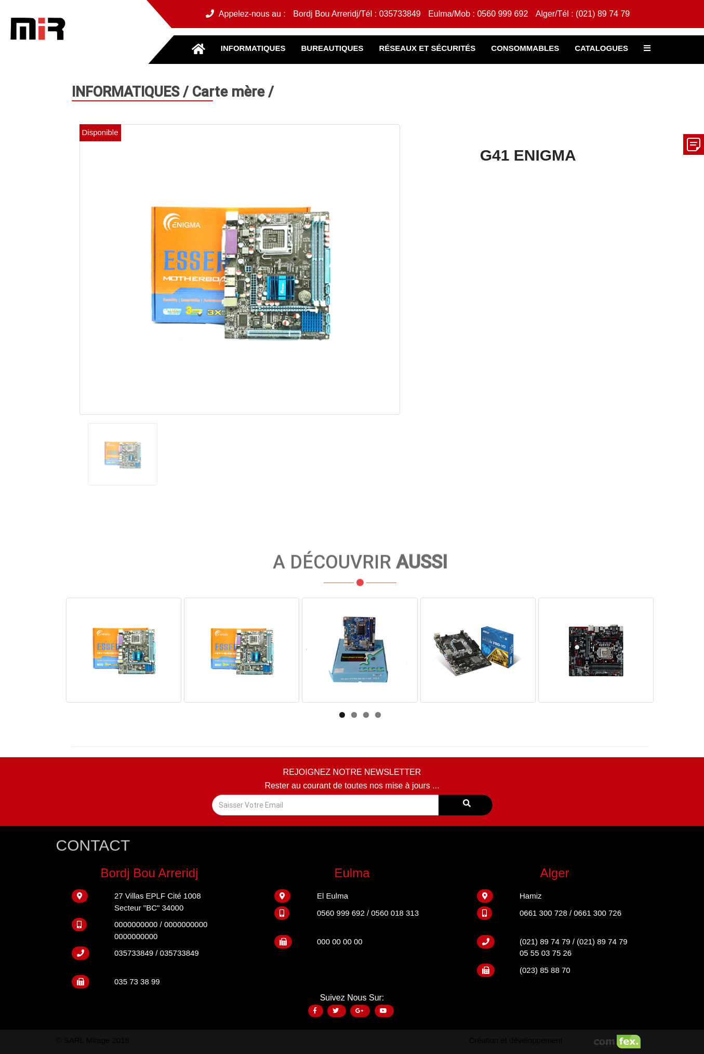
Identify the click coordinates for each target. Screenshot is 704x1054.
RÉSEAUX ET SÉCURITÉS (427, 48)
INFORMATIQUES (253, 48)
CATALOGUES (601, 48)
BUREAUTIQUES (332, 48)
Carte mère (230, 91)
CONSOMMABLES (525, 48)
